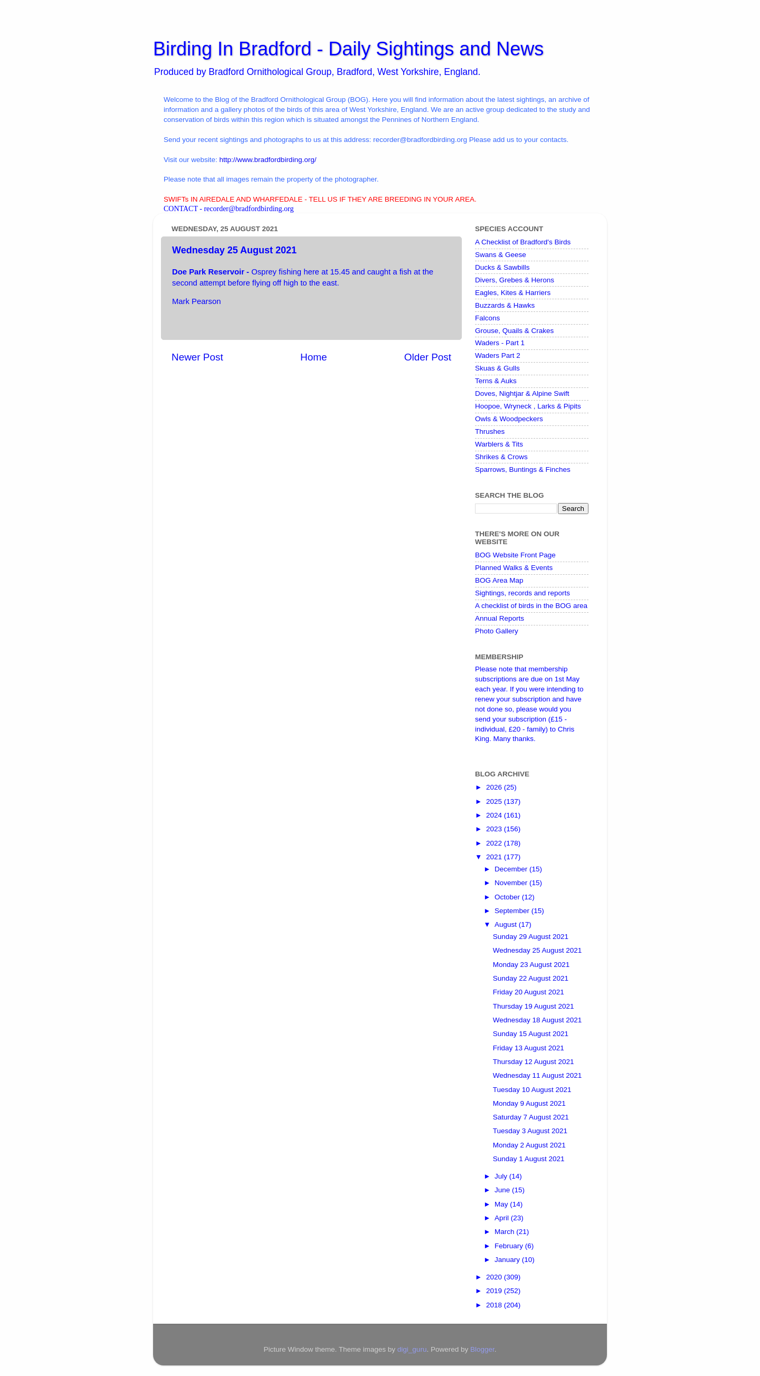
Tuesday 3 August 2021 (530, 1131)
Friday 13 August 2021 (528, 1048)
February (510, 1246)
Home (313, 357)
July (502, 1176)
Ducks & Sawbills (502, 267)
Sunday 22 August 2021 (530, 978)
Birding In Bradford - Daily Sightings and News (348, 49)
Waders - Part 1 (500, 343)
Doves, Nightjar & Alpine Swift (522, 393)
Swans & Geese (500, 255)
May (502, 1204)
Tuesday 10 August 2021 (532, 1090)
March (505, 1232)
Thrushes (490, 431)
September (513, 911)
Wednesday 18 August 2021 (537, 1020)
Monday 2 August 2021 (529, 1145)
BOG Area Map (499, 580)
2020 (495, 1277)
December (512, 869)
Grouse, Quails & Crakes (514, 331)
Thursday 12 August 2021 (533, 1062)
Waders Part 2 (497, 355)
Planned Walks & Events (514, 568)
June (503, 1190)
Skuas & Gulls (497, 368)
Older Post (427, 357)
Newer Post (197, 357)
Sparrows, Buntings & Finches (523, 469)
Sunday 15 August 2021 (530, 1034)
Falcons (487, 318)
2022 (495, 843)
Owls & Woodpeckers (509, 419)
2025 (495, 801)
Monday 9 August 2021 (529, 1103)
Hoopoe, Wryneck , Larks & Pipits (528, 406)
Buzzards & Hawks (505, 305)
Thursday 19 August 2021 (533, 1006)
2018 (495, 1305)
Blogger (482, 1349)
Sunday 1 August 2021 (529, 1159)
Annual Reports (499, 618)
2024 (495, 815)
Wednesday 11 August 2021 (537, 1075)
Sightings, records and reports (522, 593)
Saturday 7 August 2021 (531, 1117)
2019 (495, 1291)
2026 (495, 787)
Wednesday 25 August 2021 (537, 950)
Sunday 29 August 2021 (530, 937)
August (507, 924)
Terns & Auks (496, 381)
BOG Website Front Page (515, 555)
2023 (495, 829)
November (512, 883)
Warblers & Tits (499, 444)
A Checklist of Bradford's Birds (523, 242)
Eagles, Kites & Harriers (512, 293)
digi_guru (412, 1349)
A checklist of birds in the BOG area (531, 606)
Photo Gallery (496, 631)
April (503, 1218)
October (508, 897)
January (508, 1260)
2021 (495, 857)
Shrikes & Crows (501, 457)
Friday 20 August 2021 (528, 992)
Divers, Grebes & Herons (514, 280)
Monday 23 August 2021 (531, 965)
